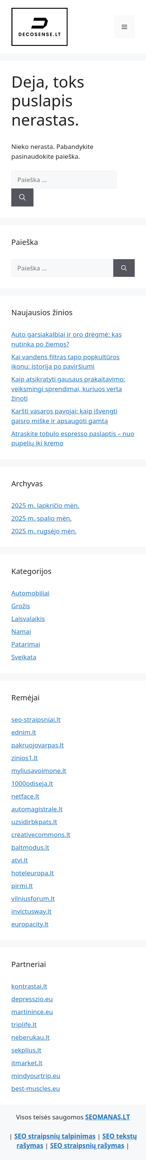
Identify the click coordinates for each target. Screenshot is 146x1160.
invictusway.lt (31, 911)
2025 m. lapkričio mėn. (45, 505)
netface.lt (25, 796)
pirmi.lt (22, 885)
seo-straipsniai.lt (36, 719)
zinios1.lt (24, 757)
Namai (21, 631)
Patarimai (25, 644)
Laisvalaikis (28, 618)
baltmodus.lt (30, 847)
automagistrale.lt (36, 809)
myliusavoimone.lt (38, 770)
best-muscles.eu (35, 1088)
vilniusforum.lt (33, 898)
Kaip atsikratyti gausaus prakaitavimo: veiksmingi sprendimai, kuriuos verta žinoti (68, 388)
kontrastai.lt (29, 986)
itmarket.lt (27, 1062)
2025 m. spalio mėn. (41, 518)
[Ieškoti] (22, 197)
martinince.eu (32, 1011)
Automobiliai (30, 593)
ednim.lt (23, 732)
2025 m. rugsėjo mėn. (44, 531)
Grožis (20, 605)
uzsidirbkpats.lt (34, 821)
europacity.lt (30, 924)
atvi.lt (19, 860)
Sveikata (23, 657)
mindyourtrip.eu (35, 1075)
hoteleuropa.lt (32, 872)
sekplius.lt (26, 1050)
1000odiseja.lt (32, 783)
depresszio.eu (32, 999)
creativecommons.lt (40, 834)
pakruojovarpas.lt (37, 745)
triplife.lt (23, 1024)
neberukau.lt (30, 1037)
